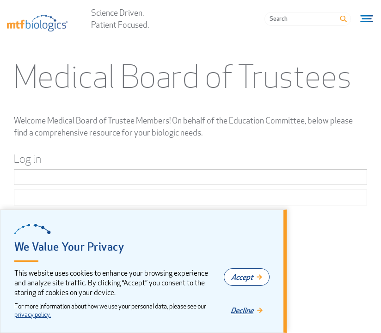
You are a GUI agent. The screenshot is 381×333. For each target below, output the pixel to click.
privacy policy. (32, 314)
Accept (242, 277)
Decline (242, 310)
